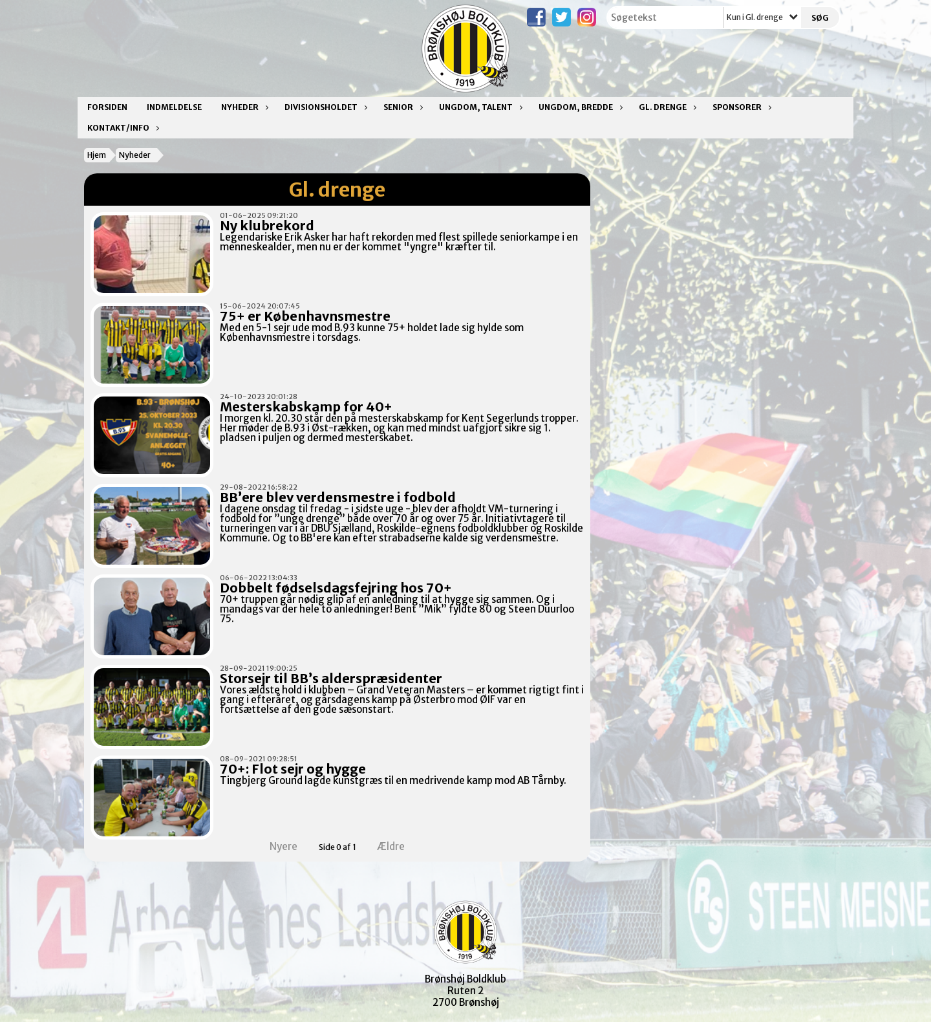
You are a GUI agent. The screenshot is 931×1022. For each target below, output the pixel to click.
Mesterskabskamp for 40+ (306, 406)
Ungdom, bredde (579, 107)
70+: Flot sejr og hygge (293, 769)
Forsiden (107, 107)
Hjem (96, 155)
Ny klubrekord (267, 225)
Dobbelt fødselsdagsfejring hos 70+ (336, 588)
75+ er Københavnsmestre (305, 316)
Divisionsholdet (324, 107)
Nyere (275, 846)
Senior (401, 107)
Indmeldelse (174, 107)
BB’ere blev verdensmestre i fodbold (338, 497)
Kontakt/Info (121, 128)
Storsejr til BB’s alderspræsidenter (331, 678)
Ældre (400, 846)
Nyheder (243, 107)
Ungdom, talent (479, 107)
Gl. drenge (666, 107)
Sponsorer (740, 107)
